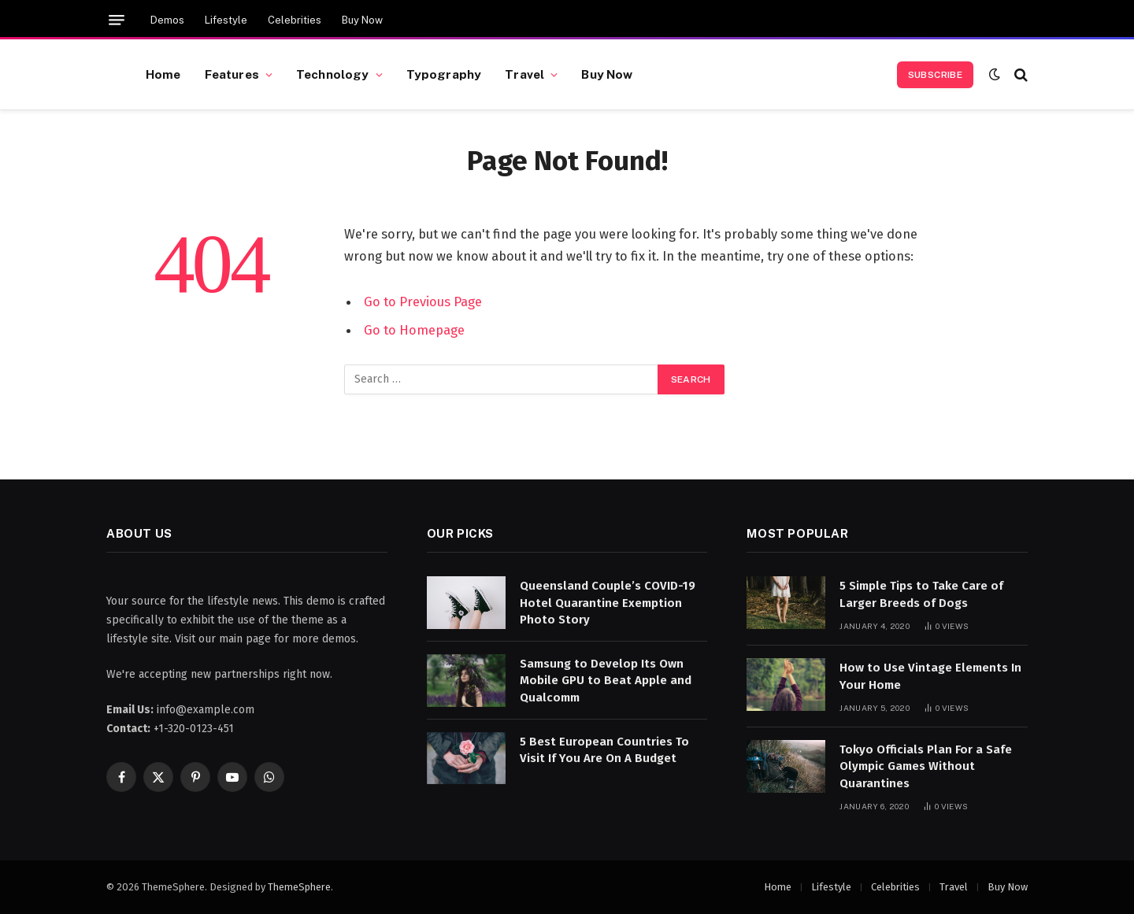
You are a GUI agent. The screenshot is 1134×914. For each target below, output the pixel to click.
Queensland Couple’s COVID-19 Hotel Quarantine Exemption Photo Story (607, 603)
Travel (524, 74)
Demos (167, 20)
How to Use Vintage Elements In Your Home (930, 676)
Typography (444, 74)
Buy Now (362, 20)
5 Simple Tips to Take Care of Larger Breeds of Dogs (921, 594)
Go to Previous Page (423, 301)
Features (232, 74)
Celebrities (294, 20)
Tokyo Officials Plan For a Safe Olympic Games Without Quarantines (925, 766)
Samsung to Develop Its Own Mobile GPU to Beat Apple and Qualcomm (605, 681)
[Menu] (116, 20)
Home (163, 74)
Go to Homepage (414, 330)
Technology (332, 74)
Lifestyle (226, 20)
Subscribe (935, 74)
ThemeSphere (299, 887)
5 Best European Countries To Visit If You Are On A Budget (604, 750)
